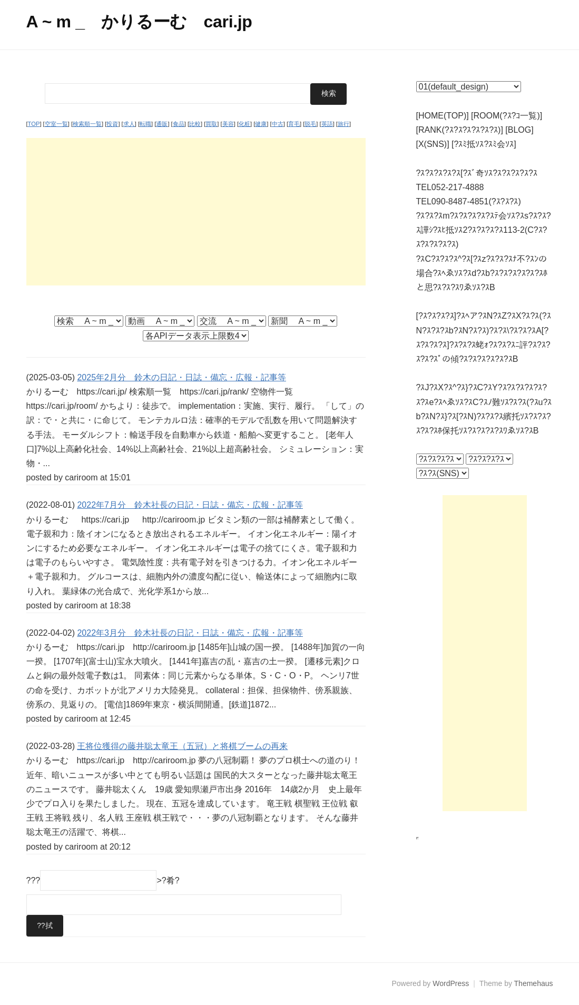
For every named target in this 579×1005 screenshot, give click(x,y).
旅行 (343, 124)
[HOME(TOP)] (442, 115)
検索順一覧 (87, 124)
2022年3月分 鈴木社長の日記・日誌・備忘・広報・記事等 (190, 632)
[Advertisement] (196, 211)
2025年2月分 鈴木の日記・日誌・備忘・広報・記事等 (181, 376)
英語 (327, 124)
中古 (277, 124)
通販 (162, 124)
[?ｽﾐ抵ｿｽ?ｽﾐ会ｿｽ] (484, 144)
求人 (129, 124)
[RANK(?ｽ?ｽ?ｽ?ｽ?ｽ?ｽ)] (459, 129)
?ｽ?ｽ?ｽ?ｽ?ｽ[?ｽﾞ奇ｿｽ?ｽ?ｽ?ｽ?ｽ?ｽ (476, 173)
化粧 (244, 124)
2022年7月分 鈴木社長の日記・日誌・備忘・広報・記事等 (190, 504)
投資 (112, 124)
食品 (178, 124)
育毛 (294, 124)
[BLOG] (519, 129)
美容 (228, 124)
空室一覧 (56, 124)
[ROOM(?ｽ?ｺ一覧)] (506, 115)
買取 (211, 124)
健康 (261, 124)
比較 (195, 124)
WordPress (451, 983)
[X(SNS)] (432, 144)
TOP (34, 124)
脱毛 (310, 124)
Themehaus (533, 983)
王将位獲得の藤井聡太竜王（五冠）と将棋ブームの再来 (182, 746)
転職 (145, 124)
